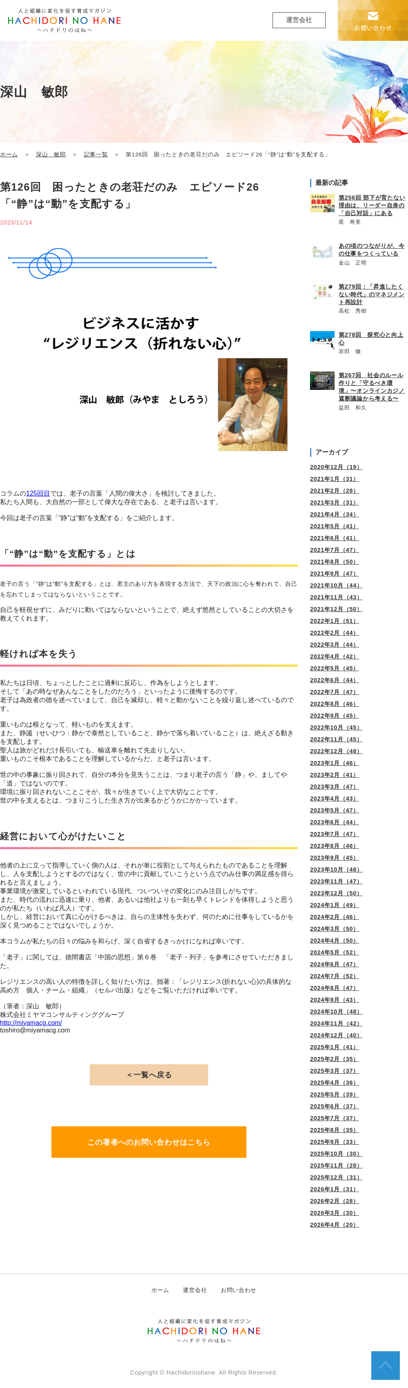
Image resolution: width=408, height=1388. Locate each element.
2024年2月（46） (334, 917)
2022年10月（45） (336, 727)
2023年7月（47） (334, 834)
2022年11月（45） (336, 739)
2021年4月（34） (334, 514)
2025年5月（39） (334, 1094)
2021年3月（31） (334, 502)
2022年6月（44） (334, 680)
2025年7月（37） (334, 1118)
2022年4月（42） (334, 656)
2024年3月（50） (334, 928)
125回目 (38, 493)
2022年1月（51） (334, 621)
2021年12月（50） (336, 609)
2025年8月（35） (334, 1130)
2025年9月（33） (334, 1142)
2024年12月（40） (336, 1035)
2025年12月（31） (336, 1177)
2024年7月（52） (334, 976)
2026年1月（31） (334, 1189)
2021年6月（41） (334, 538)
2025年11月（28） (336, 1165)
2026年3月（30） (334, 1213)
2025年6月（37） (334, 1106)
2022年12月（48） (336, 751)
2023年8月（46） (334, 846)
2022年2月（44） (334, 632)
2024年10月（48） (336, 1011)
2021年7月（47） (334, 550)
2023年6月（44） (334, 822)
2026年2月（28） (334, 1201)
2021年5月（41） (334, 526)
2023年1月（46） (334, 763)
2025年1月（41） (334, 1047)
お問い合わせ (239, 1290)
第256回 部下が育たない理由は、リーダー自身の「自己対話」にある (372, 205)
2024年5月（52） (334, 952)
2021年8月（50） (334, 561)
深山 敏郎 (51, 154)
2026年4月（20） (334, 1224)
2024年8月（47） (334, 988)
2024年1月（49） (334, 905)
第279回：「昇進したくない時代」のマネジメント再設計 (372, 294)
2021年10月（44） (336, 585)
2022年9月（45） (334, 715)
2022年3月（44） (334, 644)
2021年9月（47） (334, 573)
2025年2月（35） (334, 1059)
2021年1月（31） (334, 479)
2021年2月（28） (334, 490)
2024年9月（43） (334, 1000)
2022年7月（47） (334, 692)
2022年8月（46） (334, 704)
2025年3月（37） (334, 1071)
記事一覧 (96, 154)
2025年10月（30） (336, 1153)
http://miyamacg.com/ (31, 1022)
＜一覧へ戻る (149, 1075)
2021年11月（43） (336, 597)
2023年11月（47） (336, 881)
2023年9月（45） (334, 857)
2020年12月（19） (336, 467)
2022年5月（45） (334, 668)
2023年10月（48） (336, 869)
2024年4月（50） (334, 940)
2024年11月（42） (336, 1023)
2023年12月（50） (336, 893)
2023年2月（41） (334, 775)
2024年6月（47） (334, 964)
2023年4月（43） (334, 798)
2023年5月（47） (334, 810)
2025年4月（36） (334, 1082)
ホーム (9, 154)
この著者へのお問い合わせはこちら (149, 1142)
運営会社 (299, 19)
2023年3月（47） (334, 786)
